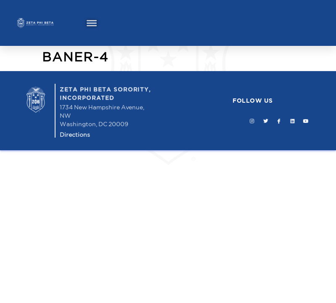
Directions (75, 134)
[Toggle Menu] (92, 23)
